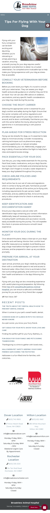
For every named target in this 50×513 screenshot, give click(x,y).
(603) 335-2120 (14, 464)
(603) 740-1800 (15, 419)
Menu (3, 15)
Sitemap (9, 506)
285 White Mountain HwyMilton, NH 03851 (37, 426)
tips (8, 287)
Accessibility (17, 506)
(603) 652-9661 (37, 419)
